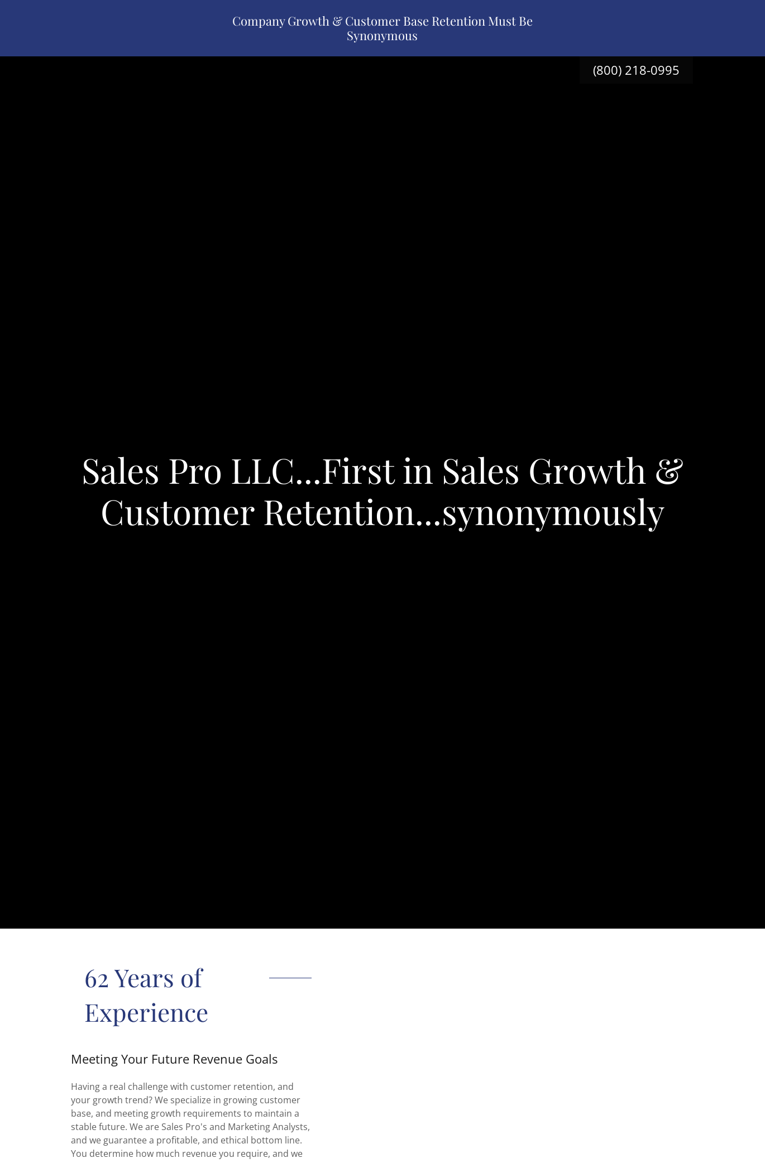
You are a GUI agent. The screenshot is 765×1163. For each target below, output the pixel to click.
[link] (382, 37)
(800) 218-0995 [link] (636, 69)
